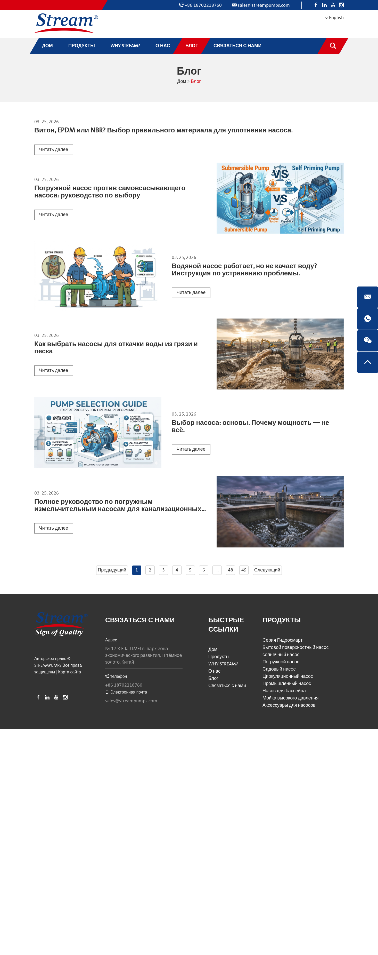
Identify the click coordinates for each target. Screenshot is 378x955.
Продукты (218, 656)
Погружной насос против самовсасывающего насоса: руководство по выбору (109, 192)
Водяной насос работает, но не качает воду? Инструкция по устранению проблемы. (244, 269)
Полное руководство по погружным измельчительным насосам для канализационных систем (117, 509)
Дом (181, 81)
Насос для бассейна (284, 691)
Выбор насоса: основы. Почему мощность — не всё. (250, 426)
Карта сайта (69, 672)
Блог (196, 81)
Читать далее (53, 149)
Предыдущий (112, 570)
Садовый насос (278, 669)
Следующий (267, 570)
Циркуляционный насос (287, 676)
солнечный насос (280, 654)
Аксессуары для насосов (289, 705)
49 (243, 570)
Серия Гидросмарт (282, 640)
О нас (214, 671)
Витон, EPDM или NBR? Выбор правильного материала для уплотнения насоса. (163, 130)
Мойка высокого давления (290, 698)
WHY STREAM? (223, 664)
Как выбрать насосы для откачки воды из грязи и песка (116, 347)
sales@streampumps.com (264, 5)
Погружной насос (280, 662)
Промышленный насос (286, 683)
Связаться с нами (140, 620)
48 (230, 570)
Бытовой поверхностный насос (295, 647)
